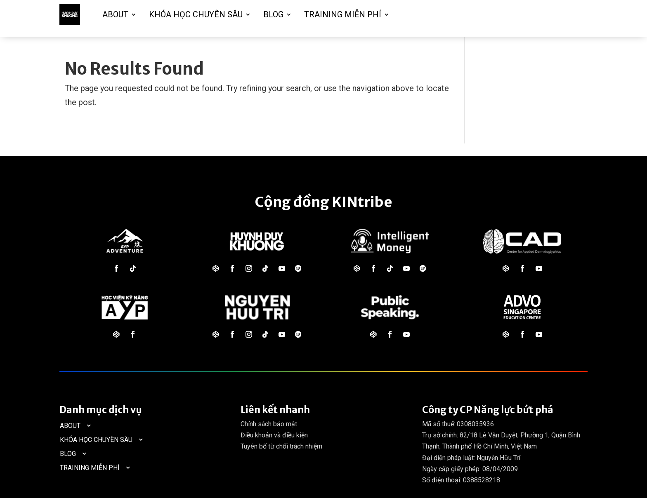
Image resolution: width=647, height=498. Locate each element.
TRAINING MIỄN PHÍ (342, 14)
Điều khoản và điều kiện (274, 435)
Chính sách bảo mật (269, 424)
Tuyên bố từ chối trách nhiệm (281, 446)
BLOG (273, 14)
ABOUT (115, 14)
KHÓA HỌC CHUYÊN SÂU (196, 14)
